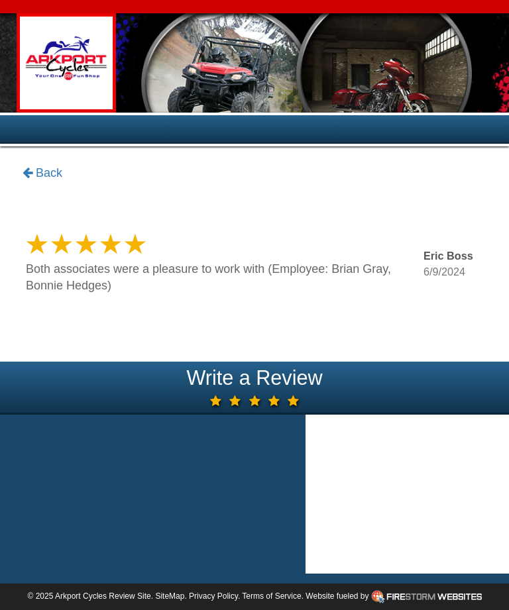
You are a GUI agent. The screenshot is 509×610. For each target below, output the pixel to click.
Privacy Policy (213, 596)
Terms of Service (271, 596)
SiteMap (169, 596)
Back (42, 173)
